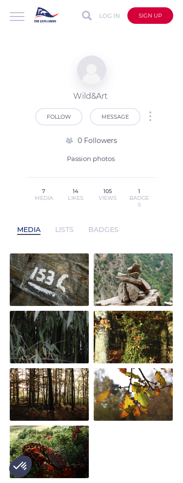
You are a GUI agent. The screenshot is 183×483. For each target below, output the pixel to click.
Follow (59, 116)
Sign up (150, 15)
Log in (109, 15)
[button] (20, 466)
